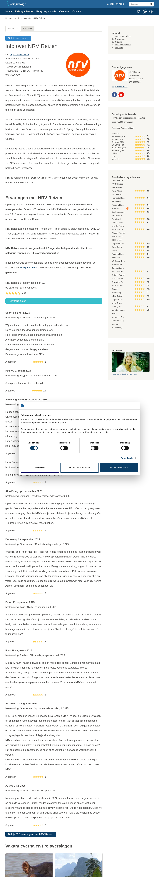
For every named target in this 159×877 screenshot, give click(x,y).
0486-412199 (115, 4)
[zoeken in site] (151, 4)
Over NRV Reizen (123, 36)
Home (8, 11)
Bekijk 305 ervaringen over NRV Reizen (30, 834)
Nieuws (118, 42)
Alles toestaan (119, 467)
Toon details (127, 458)
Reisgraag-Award (28, 267)
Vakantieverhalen (123, 45)
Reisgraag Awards (46, 11)
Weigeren (40, 467)
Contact (76, 11)
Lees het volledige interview (124, 374)
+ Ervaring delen (16, 301)
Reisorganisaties (24, 11)
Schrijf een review (18, 38)
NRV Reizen (13, 28)
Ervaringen (27, 28)
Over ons (64, 11)
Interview (119, 47)
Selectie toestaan (79, 467)
